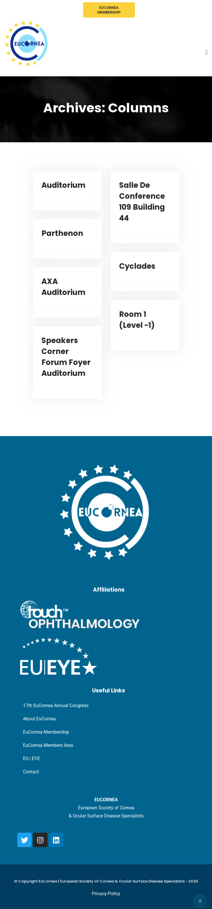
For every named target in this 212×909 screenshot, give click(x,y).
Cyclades (137, 266)
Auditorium (63, 185)
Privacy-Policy (106, 893)
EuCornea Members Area (48, 745)
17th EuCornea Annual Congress (56, 705)
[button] (206, 52)
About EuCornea (39, 718)
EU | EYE (31, 758)
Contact (31, 771)
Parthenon (62, 233)
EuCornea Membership (109, 9)
